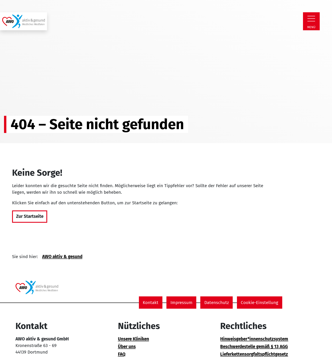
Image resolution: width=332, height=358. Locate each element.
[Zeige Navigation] (311, 18)
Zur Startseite (29, 216)
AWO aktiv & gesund (62, 256)
